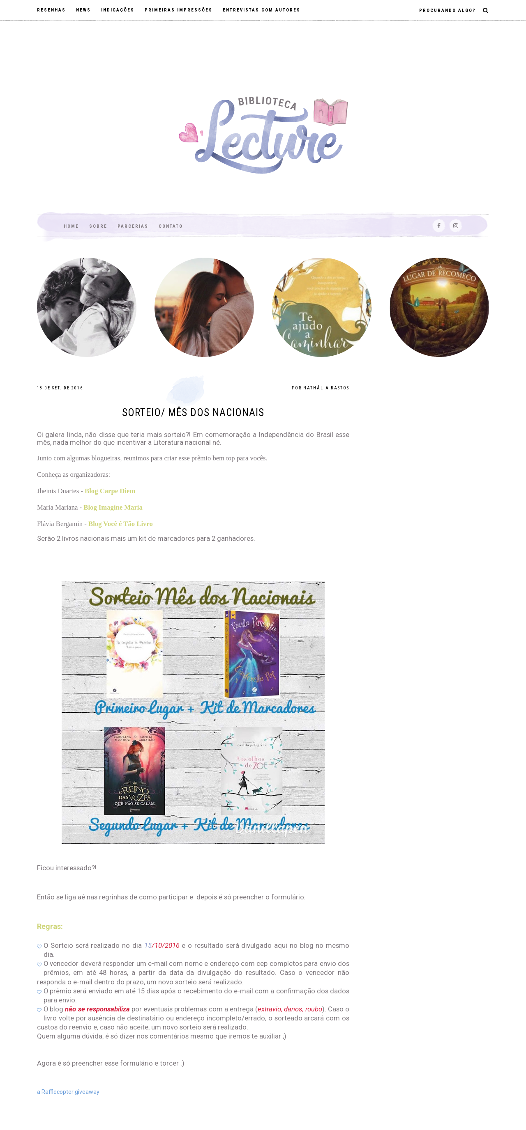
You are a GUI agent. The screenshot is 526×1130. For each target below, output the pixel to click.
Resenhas (51, 10)
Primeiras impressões (178, 10)
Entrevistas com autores (261, 10)
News (83, 10)
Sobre (98, 226)
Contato (171, 226)
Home (71, 226)
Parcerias (133, 226)
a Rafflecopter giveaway (68, 1092)
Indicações (117, 10)
